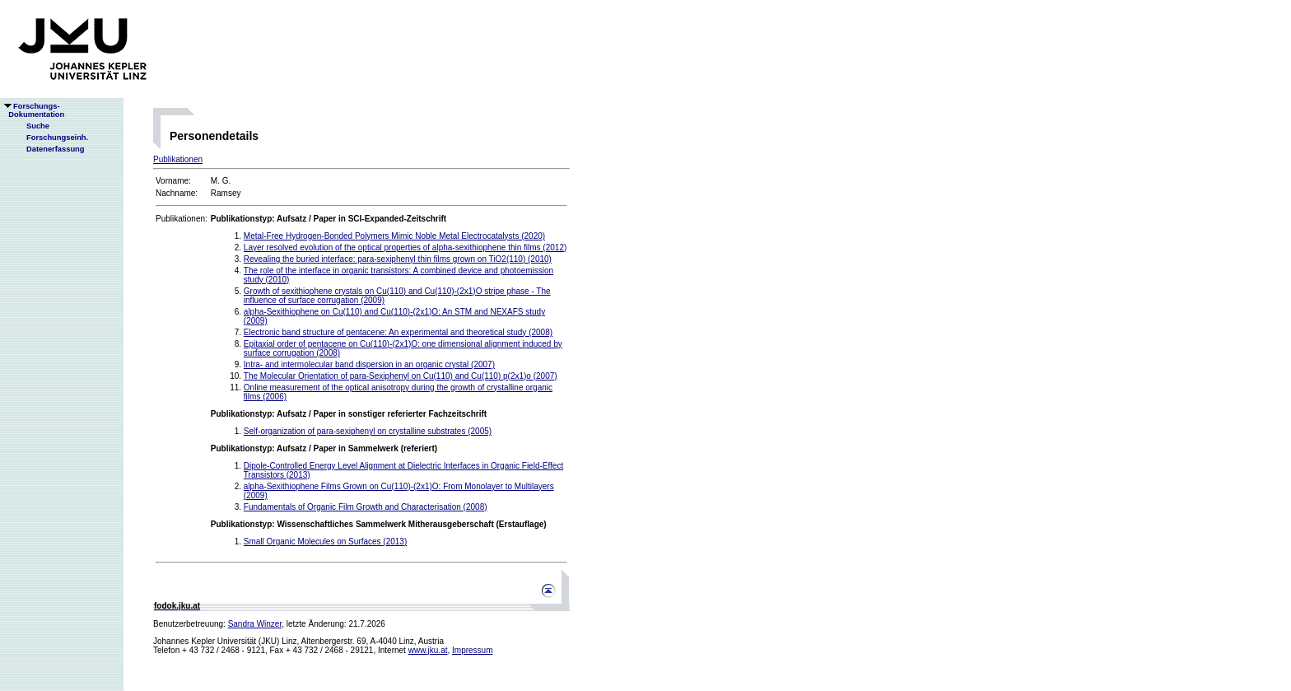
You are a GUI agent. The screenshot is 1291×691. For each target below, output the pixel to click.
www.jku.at (428, 650)
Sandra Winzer (255, 623)
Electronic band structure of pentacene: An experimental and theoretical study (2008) (398, 332)
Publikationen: (181, 218)
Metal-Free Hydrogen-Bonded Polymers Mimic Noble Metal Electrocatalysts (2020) (394, 235)
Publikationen (178, 159)
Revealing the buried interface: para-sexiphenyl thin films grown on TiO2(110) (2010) (398, 259)
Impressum (472, 650)
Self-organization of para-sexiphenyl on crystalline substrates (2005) (368, 431)
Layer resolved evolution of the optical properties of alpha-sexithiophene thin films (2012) (405, 247)
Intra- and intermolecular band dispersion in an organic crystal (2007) (369, 364)
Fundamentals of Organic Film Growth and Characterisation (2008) (365, 506)
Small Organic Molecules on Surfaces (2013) (325, 541)
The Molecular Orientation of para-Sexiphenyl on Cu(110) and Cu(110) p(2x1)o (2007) (400, 376)
